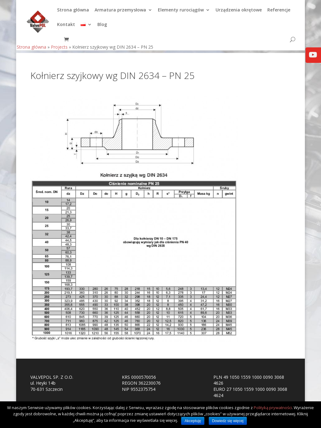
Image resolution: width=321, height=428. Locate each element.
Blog (102, 27)
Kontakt (66, 27)
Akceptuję (193, 421)
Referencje (278, 12)
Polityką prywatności (273, 407)
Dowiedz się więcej (227, 421)
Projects (59, 49)
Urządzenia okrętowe (239, 12)
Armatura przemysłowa (120, 12)
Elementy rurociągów (181, 12)
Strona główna (73, 12)
